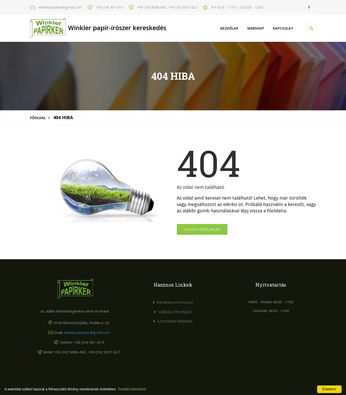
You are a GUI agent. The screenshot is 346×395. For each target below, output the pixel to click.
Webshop (255, 28)
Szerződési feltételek (175, 321)
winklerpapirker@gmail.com (87, 332)
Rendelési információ (175, 302)
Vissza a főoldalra (202, 229)
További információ (132, 389)
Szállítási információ (175, 312)
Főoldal (38, 117)
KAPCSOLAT (283, 28)
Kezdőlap (229, 28)
